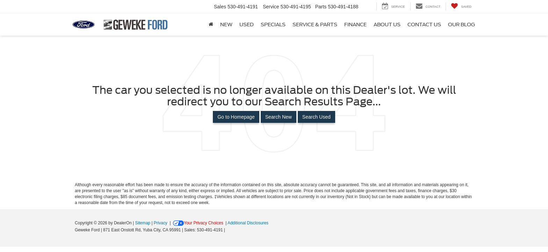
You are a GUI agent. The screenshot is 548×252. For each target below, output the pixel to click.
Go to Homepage (236, 117)
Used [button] (246, 24)
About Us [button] (387, 24)
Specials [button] (273, 24)
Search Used (316, 117)
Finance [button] (355, 24)
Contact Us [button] (424, 24)
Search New (278, 117)
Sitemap (142, 222)
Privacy (160, 222)
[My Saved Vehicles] (461, 6)
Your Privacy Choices (198, 222)
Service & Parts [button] (315, 24)
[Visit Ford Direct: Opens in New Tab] (228, 229)
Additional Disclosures (248, 222)
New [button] (226, 24)
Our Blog (461, 24)
